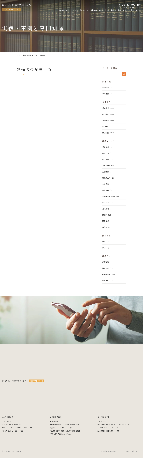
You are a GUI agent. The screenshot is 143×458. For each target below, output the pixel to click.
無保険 (107, 227)
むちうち (107, 153)
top (18, 55)
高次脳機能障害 (110, 165)
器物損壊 (107, 87)
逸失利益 (108, 202)
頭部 (106, 241)
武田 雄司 (108, 114)
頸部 (106, 248)
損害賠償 (107, 147)
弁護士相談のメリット (81, 10)
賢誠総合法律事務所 (17, 7)
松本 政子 (108, 108)
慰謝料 (107, 215)
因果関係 (107, 221)
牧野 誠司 (108, 120)
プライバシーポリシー (130, 451)
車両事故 (107, 94)
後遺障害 (108, 159)
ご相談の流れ (137, 10)
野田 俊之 (108, 133)
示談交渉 (107, 262)
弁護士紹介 (126, 10)
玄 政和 (107, 126)
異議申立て (108, 178)
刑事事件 (108, 280)
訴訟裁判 (108, 268)
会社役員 (107, 190)
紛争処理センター (111, 274)
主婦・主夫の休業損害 (112, 196)
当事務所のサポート (65, 10)
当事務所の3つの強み (97, 10)
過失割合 (108, 209)
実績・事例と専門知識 (113, 10)
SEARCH (124, 74)
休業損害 (107, 184)
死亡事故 (107, 172)
